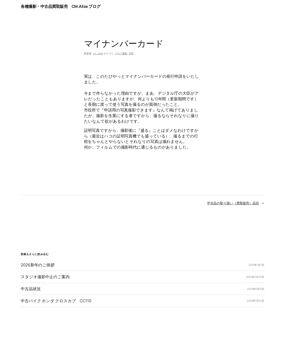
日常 (131, 53)
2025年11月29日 (255, 277)
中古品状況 (31, 289)
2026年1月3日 (256, 265)
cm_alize (98, 53)
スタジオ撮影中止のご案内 (45, 277)
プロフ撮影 (121, 53)
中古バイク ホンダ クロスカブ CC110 (56, 301)
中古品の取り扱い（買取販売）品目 (233, 203)
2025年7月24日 (255, 300)
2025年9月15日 (255, 289)
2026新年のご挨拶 (38, 265)
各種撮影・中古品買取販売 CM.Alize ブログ (61, 6)
